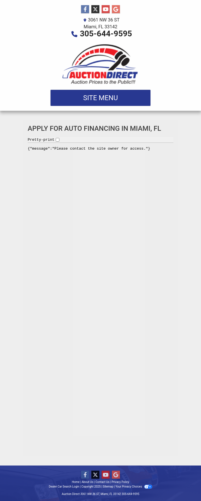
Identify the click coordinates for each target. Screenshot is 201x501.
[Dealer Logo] (100, 63)
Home (76, 482)
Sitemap (108, 486)
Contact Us (102, 482)
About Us (87, 482)
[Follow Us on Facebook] (85, 9)
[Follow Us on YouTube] (106, 9)
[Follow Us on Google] (116, 9)
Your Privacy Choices (133, 486)
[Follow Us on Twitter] (95, 9)
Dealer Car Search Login (64, 486)
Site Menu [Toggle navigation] (100, 98)
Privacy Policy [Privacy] (120, 482)
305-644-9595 (106, 33)
